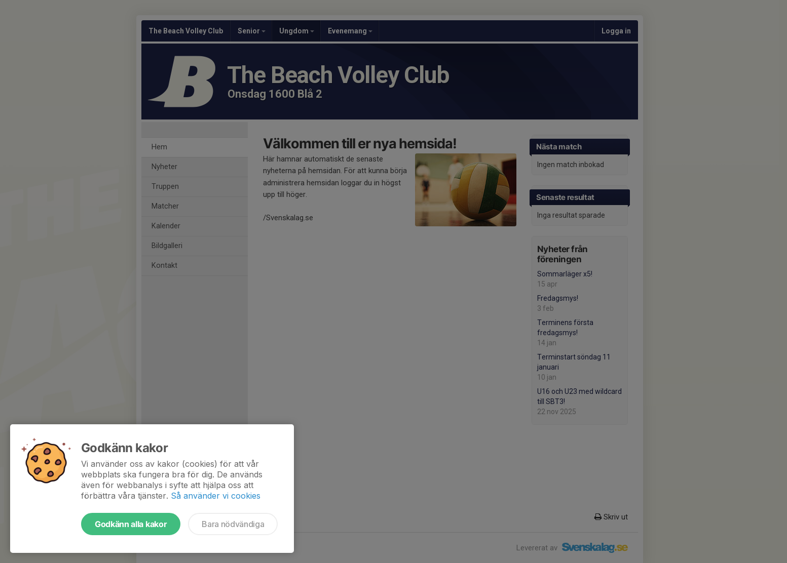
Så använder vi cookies (215, 496)
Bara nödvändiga (233, 524)
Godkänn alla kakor (131, 524)
